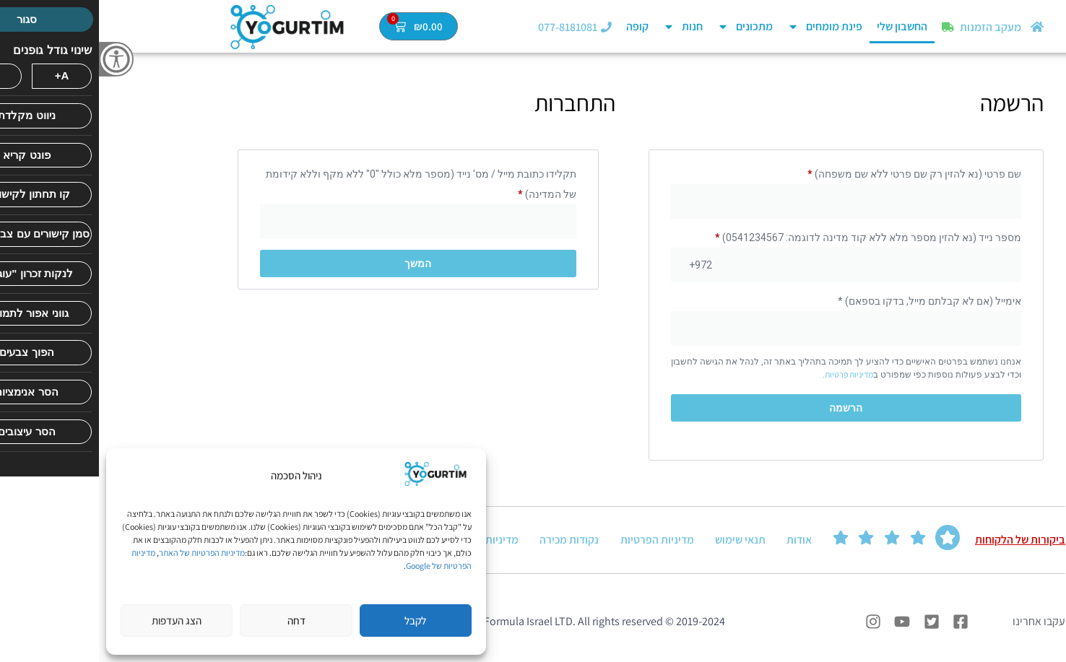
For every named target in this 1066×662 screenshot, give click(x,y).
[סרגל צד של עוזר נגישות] (17, 59)
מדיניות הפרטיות (558, 541)
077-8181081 (468, 27)
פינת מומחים (725, 27)
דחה (197, 620)
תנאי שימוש (641, 541)
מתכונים (646, 27)
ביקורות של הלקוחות (921, 541)
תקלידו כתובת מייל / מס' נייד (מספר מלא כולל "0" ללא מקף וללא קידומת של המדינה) (322, 184)
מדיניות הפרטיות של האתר (103, 552)
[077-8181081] (507, 27)
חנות (584, 27)
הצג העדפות (78, 620)
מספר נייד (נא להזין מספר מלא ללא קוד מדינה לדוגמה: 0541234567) (769, 237)
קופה (538, 26)
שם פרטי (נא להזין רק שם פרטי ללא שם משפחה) (815, 174)
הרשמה (746, 408)
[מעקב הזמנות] (849, 27)
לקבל (316, 620)
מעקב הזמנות (891, 27)
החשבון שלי (803, 26)
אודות (701, 541)
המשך (319, 263)
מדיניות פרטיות (750, 374)
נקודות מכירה (470, 541)
